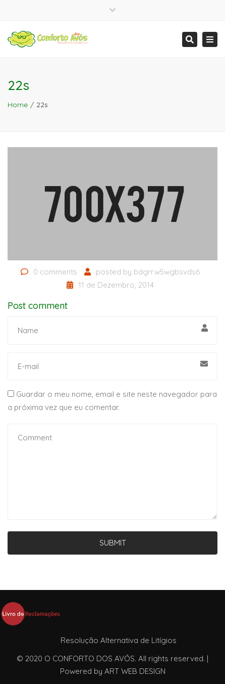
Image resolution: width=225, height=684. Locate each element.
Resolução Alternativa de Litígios (119, 640)
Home (18, 104)
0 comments (55, 272)
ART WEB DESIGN (134, 671)
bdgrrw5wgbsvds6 (167, 272)
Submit (112, 543)
